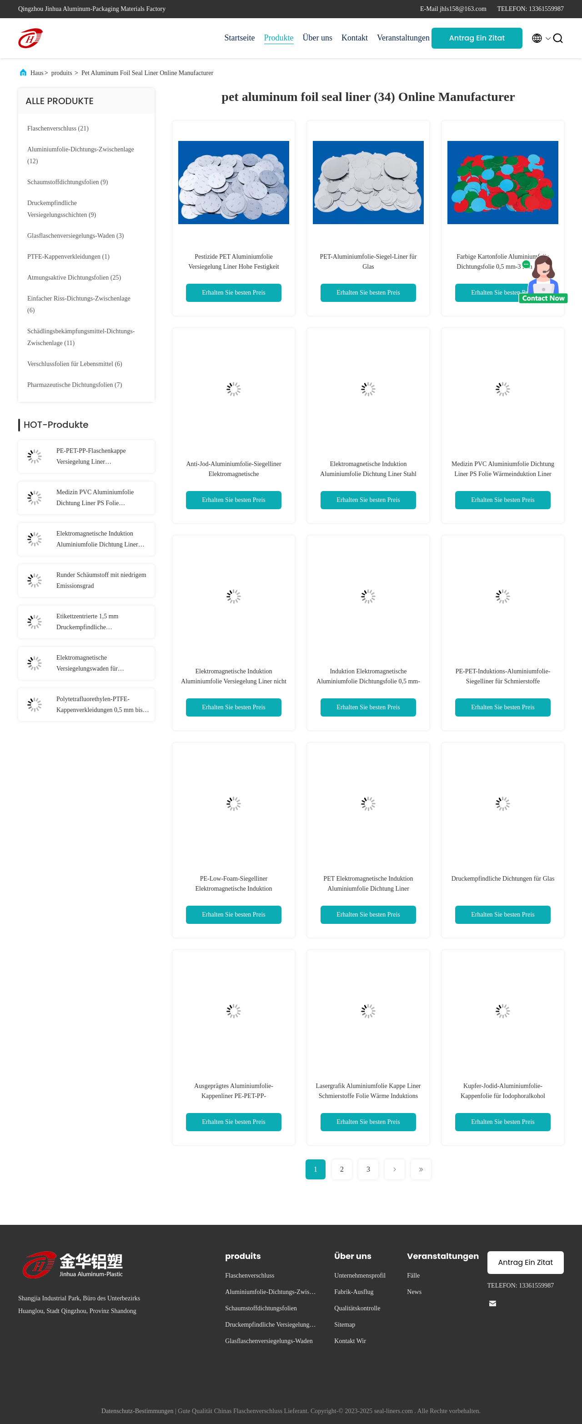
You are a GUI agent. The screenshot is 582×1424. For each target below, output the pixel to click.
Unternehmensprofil (360, 1275)
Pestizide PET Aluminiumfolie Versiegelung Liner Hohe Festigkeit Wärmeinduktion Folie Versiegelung (233, 266)
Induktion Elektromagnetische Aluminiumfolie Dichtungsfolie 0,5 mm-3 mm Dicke (368, 681)
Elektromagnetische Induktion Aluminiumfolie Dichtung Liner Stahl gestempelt (97, 540)
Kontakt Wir (350, 1341)
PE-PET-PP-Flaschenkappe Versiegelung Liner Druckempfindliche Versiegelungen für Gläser (101, 457)
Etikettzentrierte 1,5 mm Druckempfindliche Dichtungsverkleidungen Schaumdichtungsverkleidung (94, 623)
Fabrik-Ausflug (353, 1292)
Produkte (279, 37)
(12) (80, 155)
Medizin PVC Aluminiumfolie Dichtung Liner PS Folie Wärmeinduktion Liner (95, 499)
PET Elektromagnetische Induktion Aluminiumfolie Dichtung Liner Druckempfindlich (368, 888)
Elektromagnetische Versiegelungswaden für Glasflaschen (87, 664)
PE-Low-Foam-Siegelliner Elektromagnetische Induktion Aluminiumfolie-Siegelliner (233, 888)
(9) (67, 182)
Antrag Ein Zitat (477, 38)
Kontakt (354, 37)
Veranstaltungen (399, 37)
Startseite (240, 37)
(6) (78, 304)
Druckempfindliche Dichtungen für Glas (503, 878)
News (414, 1292)
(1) (68, 256)
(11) (81, 337)
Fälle (413, 1275)
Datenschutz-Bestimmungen (137, 1411)
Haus (37, 73)
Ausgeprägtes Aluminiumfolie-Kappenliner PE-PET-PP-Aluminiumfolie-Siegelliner (233, 1096)
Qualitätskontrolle (357, 1308)
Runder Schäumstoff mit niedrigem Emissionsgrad (101, 580)
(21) (58, 128)
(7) (74, 384)
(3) (75, 235)
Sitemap (344, 1324)
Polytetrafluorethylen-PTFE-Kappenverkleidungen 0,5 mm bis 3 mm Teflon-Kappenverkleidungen (101, 706)
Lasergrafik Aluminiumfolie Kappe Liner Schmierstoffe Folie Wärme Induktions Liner (368, 1096)
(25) (74, 277)
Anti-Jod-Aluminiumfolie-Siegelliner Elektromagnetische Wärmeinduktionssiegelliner (233, 474)
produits (61, 73)
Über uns (318, 37)
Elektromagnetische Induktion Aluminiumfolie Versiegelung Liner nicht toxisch (233, 681)
